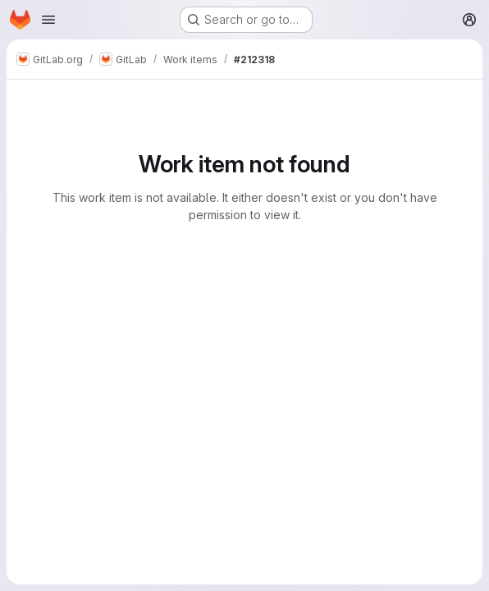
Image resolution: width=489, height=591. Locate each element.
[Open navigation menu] (48, 20)
